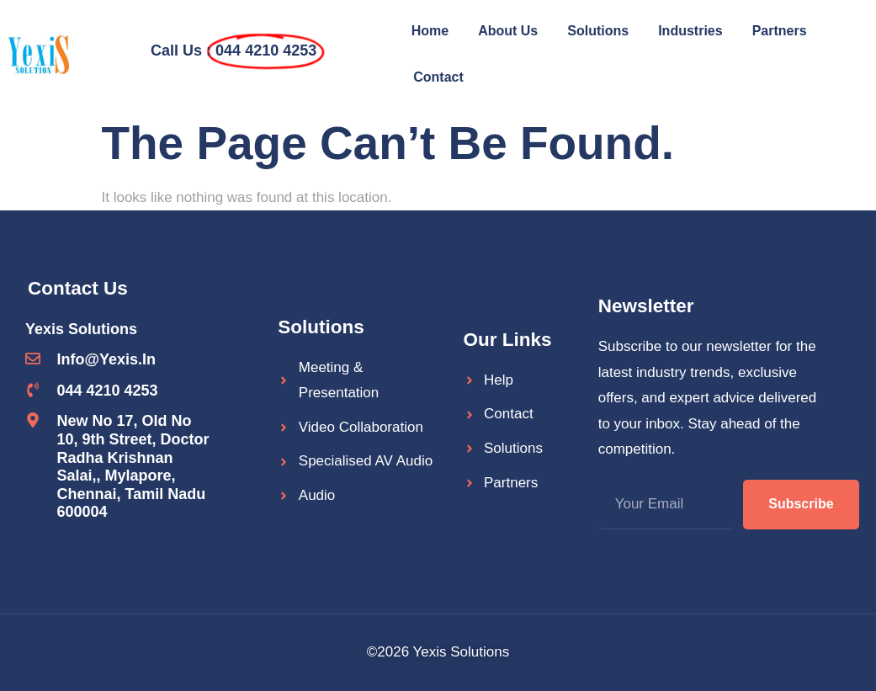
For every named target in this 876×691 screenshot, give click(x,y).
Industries (690, 31)
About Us (508, 31)
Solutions (598, 31)
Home (430, 31)
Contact (438, 77)
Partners (779, 31)
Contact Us (78, 288)
